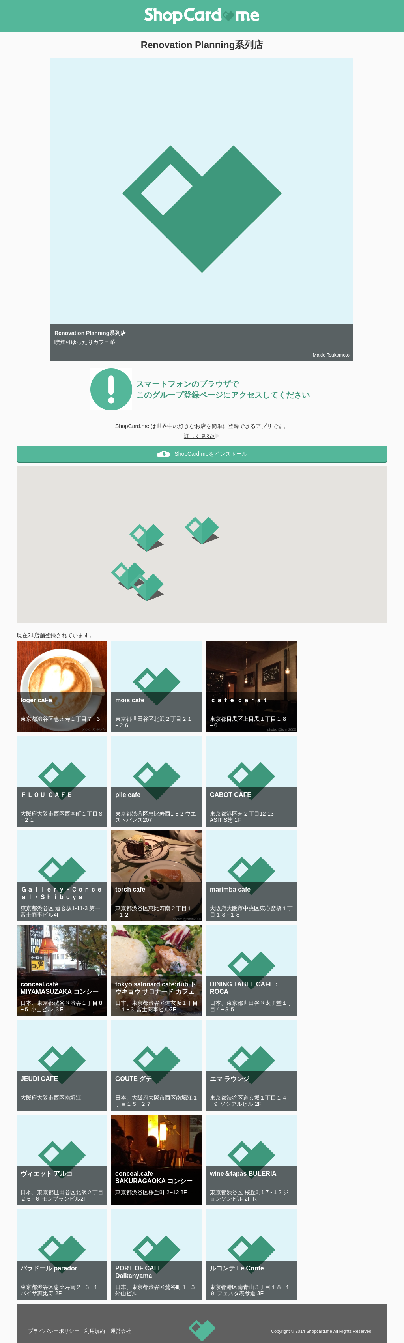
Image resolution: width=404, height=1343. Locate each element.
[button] (202, 530)
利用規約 (94, 1331)
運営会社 (120, 1331)
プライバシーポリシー (53, 1331)
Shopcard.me (319, 1331)
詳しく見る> (202, 436)
